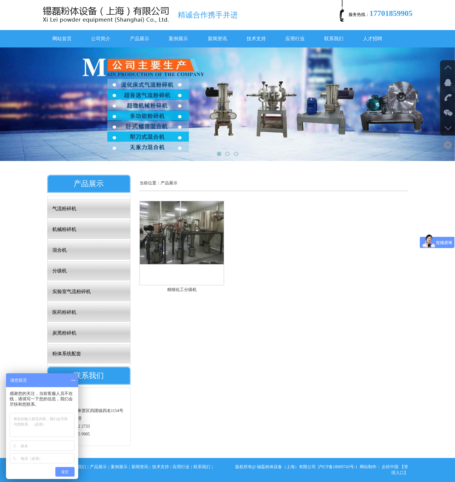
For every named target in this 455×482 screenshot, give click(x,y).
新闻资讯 (217, 38)
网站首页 (62, 38)
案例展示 (178, 38)
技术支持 (256, 38)
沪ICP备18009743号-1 (337, 467)
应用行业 (295, 38)
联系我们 (333, 38)
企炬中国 (390, 467)
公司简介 (100, 38)
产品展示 (139, 38)
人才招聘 (372, 38)
